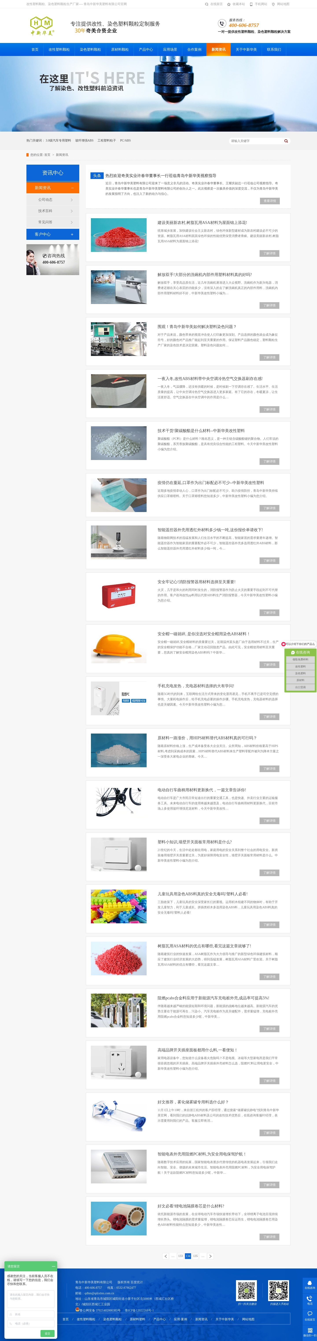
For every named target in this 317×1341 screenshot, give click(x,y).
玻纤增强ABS (84, 140)
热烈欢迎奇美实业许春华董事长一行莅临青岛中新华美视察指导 (160, 175)
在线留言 (213, 4)
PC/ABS (125, 140)
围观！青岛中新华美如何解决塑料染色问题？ (197, 326)
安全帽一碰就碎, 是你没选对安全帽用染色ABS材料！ (204, 634)
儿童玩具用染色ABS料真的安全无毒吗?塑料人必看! (203, 894)
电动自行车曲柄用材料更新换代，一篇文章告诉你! (202, 790)
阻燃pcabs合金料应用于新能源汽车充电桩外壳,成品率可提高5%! (213, 998)
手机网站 (257, 4)
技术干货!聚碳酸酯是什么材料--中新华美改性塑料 (201, 430)
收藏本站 (235, 4)
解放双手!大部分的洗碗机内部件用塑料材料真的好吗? (205, 274)
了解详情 (269, 253)
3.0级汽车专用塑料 (58, 140)
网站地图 (279, 4)
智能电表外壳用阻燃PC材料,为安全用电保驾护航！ (202, 1154)
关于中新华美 (225, 1319)
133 (180, 1256)
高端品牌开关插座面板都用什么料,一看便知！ (198, 1050)
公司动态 (45, 199)
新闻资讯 (62, 154)
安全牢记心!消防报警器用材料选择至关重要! (197, 582)
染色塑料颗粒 (112, 1319)
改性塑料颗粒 (86, 1319)
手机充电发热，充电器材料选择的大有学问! (196, 686)
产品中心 (159, 1319)
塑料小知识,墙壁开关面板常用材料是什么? (195, 842)
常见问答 (45, 222)
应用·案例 (180, 1319)
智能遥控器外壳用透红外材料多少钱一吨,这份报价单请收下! (210, 530)
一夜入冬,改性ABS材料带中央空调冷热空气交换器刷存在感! (210, 378)
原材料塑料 (137, 1319)
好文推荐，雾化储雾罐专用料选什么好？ (193, 1102)
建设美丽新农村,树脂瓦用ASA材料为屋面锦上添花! (202, 222)
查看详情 (270, 201)
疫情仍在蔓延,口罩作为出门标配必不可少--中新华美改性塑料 (211, 483)
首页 (47, 154)
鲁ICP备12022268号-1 (139, 1310)
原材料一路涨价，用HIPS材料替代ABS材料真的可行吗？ (207, 738)
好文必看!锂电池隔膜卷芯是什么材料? (191, 1206)
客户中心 (43, 234)
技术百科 (45, 211)
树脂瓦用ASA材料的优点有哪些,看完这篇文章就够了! (204, 946)
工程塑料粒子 (107, 140)
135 (195, 1256)
